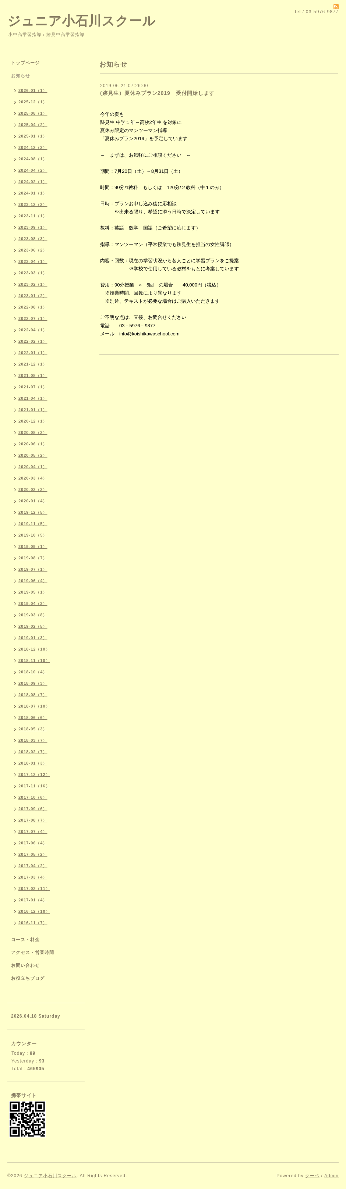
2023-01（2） (32, 295)
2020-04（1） (32, 466)
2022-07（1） (32, 318)
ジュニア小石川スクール (81, 21)
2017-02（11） (34, 888)
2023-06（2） (32, 250)
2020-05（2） (32, 455)
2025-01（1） (32, 136)
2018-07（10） (34, 706)
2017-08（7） (32, 820)
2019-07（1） (32, 569)
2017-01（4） (32, 900)
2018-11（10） (34, 660)
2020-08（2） (32, 432)
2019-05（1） (32, 592)
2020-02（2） (32, 489)
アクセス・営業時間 (32, 952)
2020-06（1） (32, 444)
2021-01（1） (32, 409)
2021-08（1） (32, 375)
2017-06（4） (32, 843)
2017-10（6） (32, 797)
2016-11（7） (32, 923)
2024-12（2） (32, 147)
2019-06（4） (32, 581)
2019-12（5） (32, 512)
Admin (331, 1175)
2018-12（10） (34, 649)
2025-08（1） (32, 113)
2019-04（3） (32, 603)
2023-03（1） (32, 273)
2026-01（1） (32, 90)
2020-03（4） (32, 478)
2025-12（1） (32, 102)
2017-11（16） (34, 786)
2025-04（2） (32, 124)
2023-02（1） (32, 284)
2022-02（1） (32, 341)
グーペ (312, 1175)
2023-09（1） (32, 227)
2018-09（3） (32, 683)
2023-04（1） (32, 261)
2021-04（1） (32, 398)
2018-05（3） (32, 729)
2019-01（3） (32, 638)
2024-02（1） (32, 181)
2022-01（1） (32, 352)
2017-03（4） (32, 877)
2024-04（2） (32, 170)
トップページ (25, 62)
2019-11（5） (32, 523)
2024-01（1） (32, 193)
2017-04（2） (32, 866)
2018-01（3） (32, 763)
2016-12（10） (34, 911)
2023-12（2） (32, 204)
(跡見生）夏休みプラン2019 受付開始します (157, 93)
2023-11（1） (32, 216)
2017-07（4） (32, 831)
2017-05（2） (32, 854)
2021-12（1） (32, 364)
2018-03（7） (32, 740)
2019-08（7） (32, 558)
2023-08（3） (32, 238)
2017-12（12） (34, 774)
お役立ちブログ (28, 978)
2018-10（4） (32, 672)
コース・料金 (25, 939)
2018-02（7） (32, 752)
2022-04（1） (32, 330)
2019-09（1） (32, 546)
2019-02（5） (32, 626)
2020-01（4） (32, 501)
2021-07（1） (32, 387)
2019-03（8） (32, 615)
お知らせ (20, 75)
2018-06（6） (32, 717)
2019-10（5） (32, 535)
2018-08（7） (32, 695)
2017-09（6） (32, 809)
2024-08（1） (32, 159)
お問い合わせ (25, 965)
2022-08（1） (32, 307)
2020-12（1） (32, 421)
